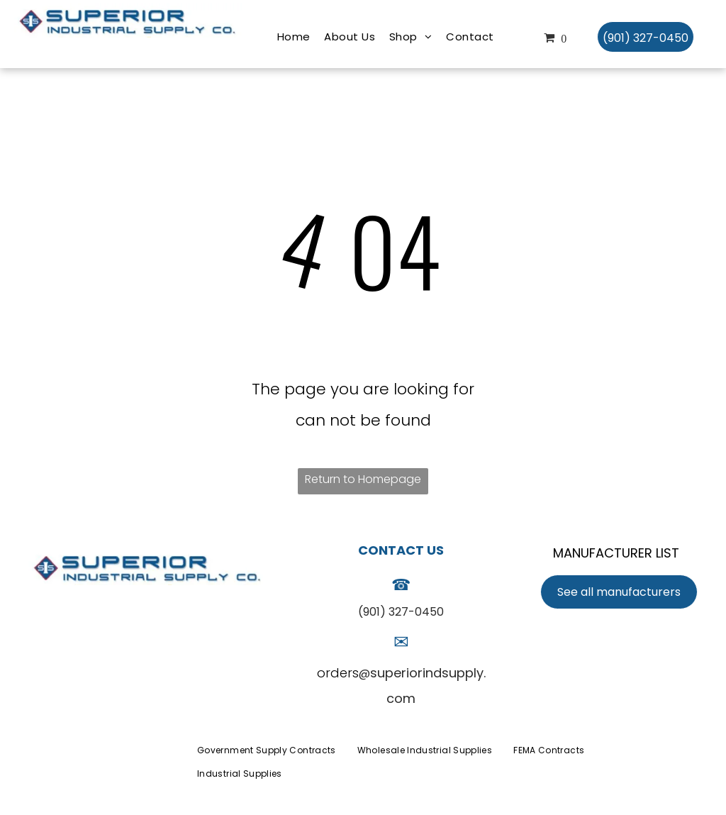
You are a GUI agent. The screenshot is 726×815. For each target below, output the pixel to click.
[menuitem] (294, 37)
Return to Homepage (363, 479)
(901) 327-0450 (401, 612)
